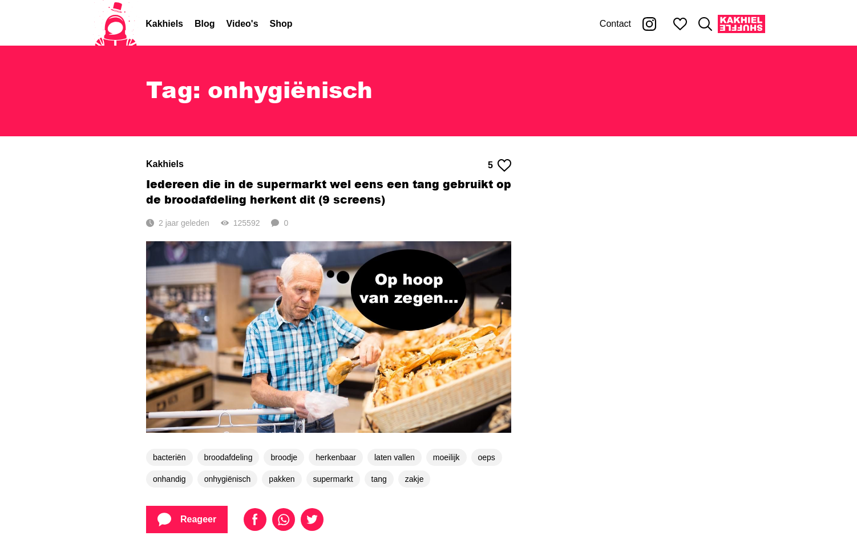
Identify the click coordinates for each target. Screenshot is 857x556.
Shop (281, 24)
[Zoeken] (705, 24)
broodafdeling (228, 457)
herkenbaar (336, 457)
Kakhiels (164, 24)
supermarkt (333, 479)
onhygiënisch (227, 479)
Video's (242, 24)
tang (379, 479)
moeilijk (446, 457)
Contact (615, 24)
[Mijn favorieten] (680, 24)
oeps (486, 457)
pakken (281, 479)
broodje (283, 457)
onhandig (169, 479)
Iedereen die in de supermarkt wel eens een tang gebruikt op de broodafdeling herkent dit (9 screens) (328, 191)
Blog (205, 24)
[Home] (116, 24)
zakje (414, 479)
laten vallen (394, 457)
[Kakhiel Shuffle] (741, 24)
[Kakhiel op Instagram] (649, 24)
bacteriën (169, 457)
